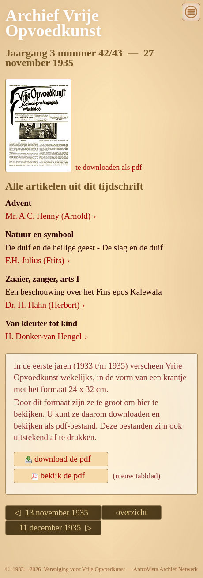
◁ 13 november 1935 (53, 512)
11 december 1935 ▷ (53, 527)
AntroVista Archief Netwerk (165, 569)
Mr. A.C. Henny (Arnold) (47, 215)
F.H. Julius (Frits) (34, 260)
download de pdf (61, 458)
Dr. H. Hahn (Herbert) (42, 305)
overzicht (131, 512)
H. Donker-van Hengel (43, 336)
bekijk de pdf (61, 475)
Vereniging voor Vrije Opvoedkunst (84, 569)
